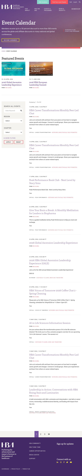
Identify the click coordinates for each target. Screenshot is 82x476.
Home (3, 51)
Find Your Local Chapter (59, 2)
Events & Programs (48, 9)
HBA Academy (43, 2)
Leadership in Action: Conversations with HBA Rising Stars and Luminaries (53, 391)
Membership (76, 9)
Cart (70, 2)
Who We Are (37, 9)
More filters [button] (10, 138)
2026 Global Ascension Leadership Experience (12, 83)
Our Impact (27, 9)
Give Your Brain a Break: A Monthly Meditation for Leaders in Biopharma (54, 211)
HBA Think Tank (34, 447)
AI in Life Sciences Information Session (49, 322)
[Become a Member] (10, 40)
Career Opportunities (37, 451)
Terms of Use (26, 469)
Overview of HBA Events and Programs (72, 30)
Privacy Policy (15, 469)
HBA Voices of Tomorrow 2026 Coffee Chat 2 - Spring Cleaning (53, 292)
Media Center (34, 455)
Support (32, 458)
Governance (5, 469)
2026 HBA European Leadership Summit (38, 83)
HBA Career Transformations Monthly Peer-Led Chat (54, 112)
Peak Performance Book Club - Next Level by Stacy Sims (52, 181)
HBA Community (35, 443)
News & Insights (62, 9)
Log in (75, 2)
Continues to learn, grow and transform (50, 277)
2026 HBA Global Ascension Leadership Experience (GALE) (50, 262)
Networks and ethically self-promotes (64, 132)
